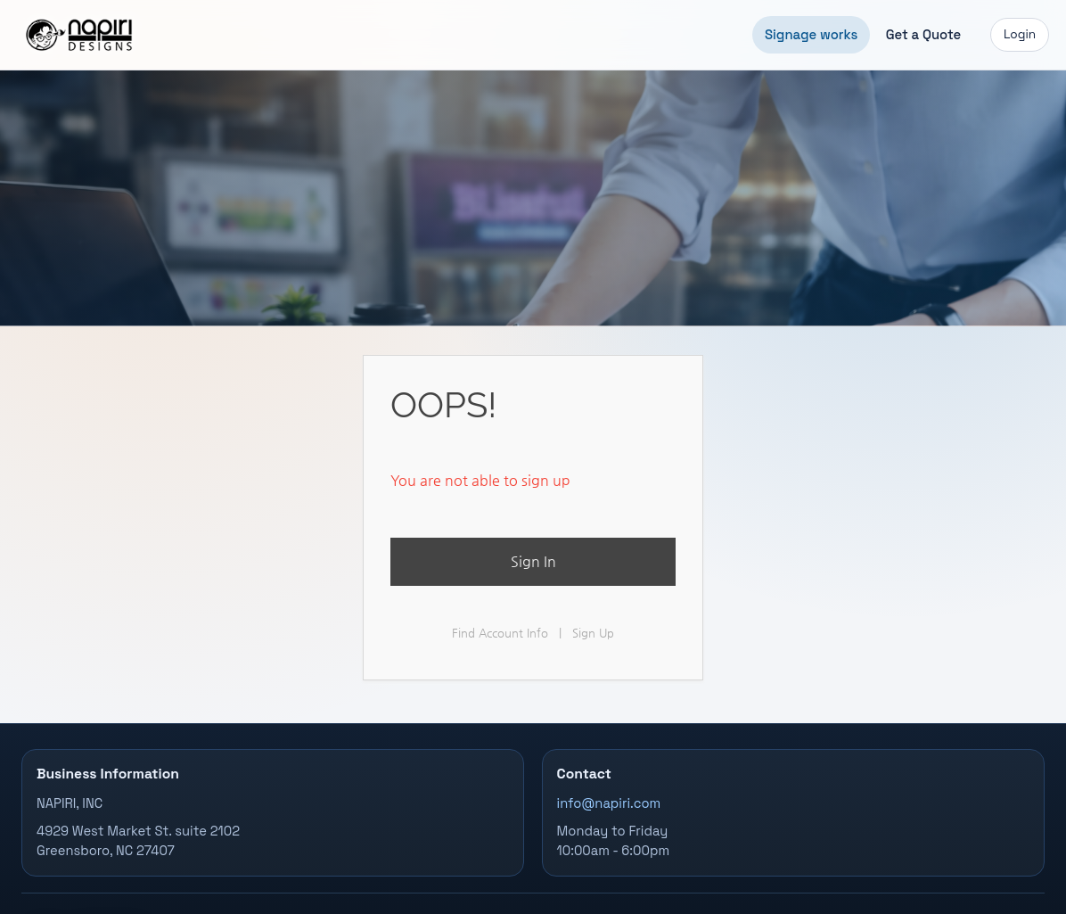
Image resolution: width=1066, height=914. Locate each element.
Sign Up (593, 632)
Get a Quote (924, 34)
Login (1020, 34)
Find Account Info (500, 632)
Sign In (533, 561)
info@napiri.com (609, 803)
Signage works (811, 34)
